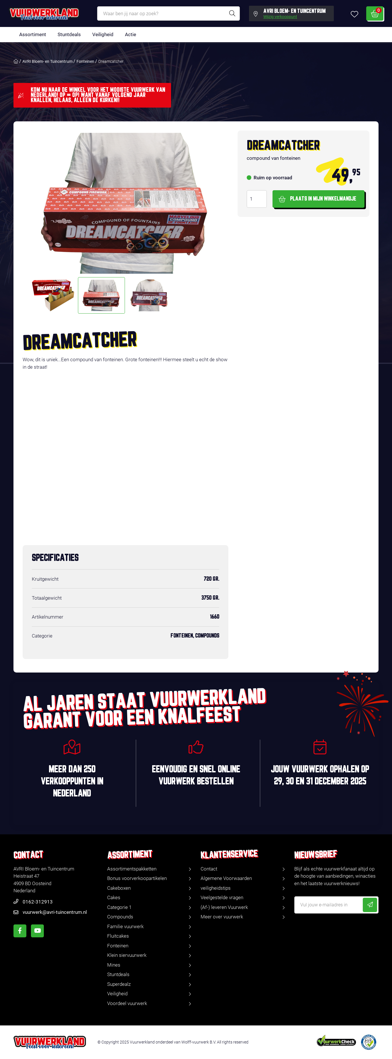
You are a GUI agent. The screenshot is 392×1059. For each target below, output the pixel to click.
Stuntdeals (69, 34)
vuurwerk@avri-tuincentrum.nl (55, 912)
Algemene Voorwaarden (226, 878)
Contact (209, 869)
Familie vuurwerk (125, 926)
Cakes (113, 897)
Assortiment (32, 34)
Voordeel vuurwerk (127, 1003)
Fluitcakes (118, 936)
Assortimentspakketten (131, 869)
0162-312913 (38, 902)
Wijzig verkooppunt (280, 17)
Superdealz (119, 984)
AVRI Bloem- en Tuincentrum (47, 61)
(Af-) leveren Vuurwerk (224, 907)
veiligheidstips (216, 888)
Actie (130, 34)
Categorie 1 (119, 907)
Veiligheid (102, 34)
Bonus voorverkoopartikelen (137, 878)
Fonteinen (85, 61)
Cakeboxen (119, 888)
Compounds (120, 917)
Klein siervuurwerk (126, 955)
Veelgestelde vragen (222, 897)
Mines (113, 965)
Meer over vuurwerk (222, 917)
